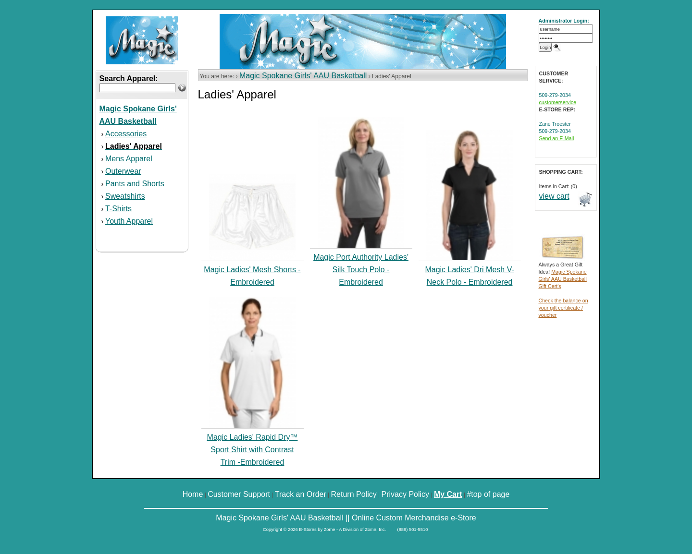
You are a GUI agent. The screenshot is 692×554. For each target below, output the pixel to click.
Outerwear (123, 171)
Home (193, 494)
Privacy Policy (406, 494)
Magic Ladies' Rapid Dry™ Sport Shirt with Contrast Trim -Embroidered (252, 449)
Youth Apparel (129, 221)
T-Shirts (118, 209)
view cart (554, 196)
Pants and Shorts (134, 184)
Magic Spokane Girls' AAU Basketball (303, 76)
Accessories (126, 134)
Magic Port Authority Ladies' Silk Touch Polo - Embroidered (360, 269)
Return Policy (354, 494)
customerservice (558, 102)
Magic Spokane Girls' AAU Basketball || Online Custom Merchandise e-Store (346, 518)
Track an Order (300, 494)
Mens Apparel (128, 159)
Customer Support (239, 494)
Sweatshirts (125, 196)
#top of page (488, 494)
